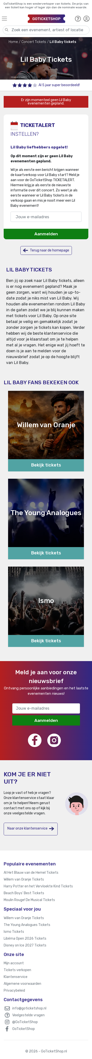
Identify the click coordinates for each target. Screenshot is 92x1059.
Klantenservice (15, 977)
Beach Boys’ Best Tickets (24, 893)
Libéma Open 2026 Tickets (25, 938)
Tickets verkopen (17, 970)
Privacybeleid (14, 990)
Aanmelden (46, 233)
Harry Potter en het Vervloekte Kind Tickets (38, 886)
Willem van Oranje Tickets (24, 879)
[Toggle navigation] (12, 18)
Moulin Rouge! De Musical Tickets (29, 900)
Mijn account (14, 963)
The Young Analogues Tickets (27, 925)
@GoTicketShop (25, 1022)
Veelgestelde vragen (28, 1015)
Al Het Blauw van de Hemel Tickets (31, 873)
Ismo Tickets (14, 932)
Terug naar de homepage (46, 250)
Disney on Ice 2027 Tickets (25, 945)
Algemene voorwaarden (22, 984)
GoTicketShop (23, 1029)
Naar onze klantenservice (30, 829)
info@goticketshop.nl (29, 1008)
